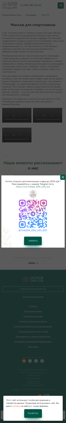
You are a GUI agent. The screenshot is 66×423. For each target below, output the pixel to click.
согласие (16, 406)
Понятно (33, 413)
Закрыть (33, 241)
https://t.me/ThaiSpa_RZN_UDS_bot (33, 186)
